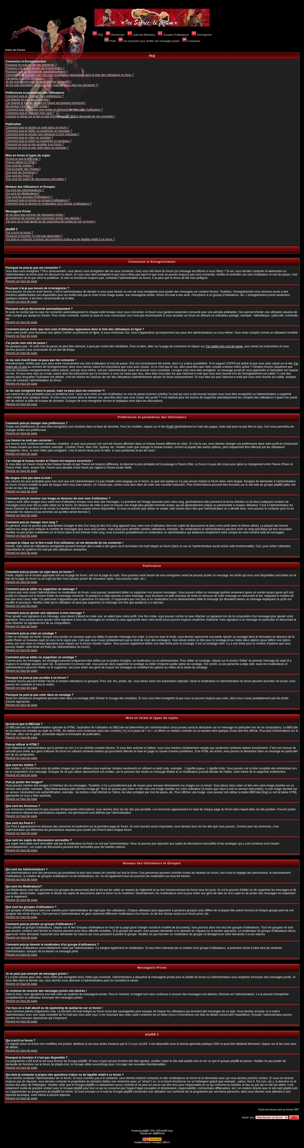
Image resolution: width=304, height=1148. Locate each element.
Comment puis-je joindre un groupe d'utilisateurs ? (38, 200)
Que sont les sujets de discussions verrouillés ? (36, 179)
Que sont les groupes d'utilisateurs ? (29, 197)
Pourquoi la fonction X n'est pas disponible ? (34, 236)
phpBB (145, 1130)
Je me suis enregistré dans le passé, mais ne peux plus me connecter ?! (52, 85)
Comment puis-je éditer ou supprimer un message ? (39, 131)
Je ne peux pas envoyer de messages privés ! (35, 214)
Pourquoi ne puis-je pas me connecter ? (31, 65)
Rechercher (115, 34)
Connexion (191, 41)
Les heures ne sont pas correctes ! (28, 99)
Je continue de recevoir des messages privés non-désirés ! (43, 218)
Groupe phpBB (137, 1044)
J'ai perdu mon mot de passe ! (25, 78)
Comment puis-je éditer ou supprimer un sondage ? (38, 141)
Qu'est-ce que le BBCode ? (23, 159)
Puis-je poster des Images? (23, 169)
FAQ (98, 34)
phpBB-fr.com (159, 1133)
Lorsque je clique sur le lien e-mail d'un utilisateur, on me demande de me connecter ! (60, 116)
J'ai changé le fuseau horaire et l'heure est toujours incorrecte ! (46, 103)
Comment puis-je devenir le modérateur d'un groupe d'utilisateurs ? (49, 203)
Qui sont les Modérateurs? (23, 193)
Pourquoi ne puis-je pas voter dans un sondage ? (37, 147)
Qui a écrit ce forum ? (19, 232)
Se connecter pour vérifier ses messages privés (149, 41)
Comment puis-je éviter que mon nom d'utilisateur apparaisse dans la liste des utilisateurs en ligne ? (70, 75)
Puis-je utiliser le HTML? (21, 162)
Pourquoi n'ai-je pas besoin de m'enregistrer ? (35, 68)
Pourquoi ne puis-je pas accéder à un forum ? (35, 144)
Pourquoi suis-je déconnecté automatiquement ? (37, 71)
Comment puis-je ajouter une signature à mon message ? (42, 134)
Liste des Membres (141, 34)
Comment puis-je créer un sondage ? (29, 137)
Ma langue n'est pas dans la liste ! (27, 106)
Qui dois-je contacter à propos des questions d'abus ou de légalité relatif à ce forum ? (60, 239)
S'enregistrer (202, 34)
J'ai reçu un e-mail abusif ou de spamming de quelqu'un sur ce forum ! (51, 221)
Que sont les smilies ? (20, 165)
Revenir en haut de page (21, 281)
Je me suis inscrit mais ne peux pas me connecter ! (38, 81)
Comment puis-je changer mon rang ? (30, 113)
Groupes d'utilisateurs (173, 34)
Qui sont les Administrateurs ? (25, 190)
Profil (110, 41)
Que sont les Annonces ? (22, 172)
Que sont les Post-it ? (19, 175)
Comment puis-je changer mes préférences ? (34, 96)
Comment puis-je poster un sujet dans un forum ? (37, 127)
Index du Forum (15, 49)
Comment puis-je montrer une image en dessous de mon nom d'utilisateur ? (54, 109)
